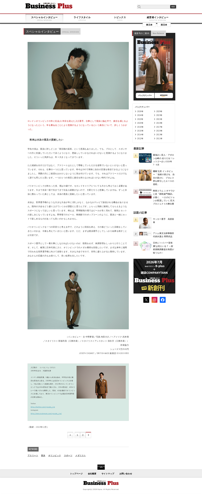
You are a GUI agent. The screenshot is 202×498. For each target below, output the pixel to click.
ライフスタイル (82, 18)
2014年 (140, 134)
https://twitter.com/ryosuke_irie (43, 407)
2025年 (159, 111)
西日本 (164, 24)
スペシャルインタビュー (44, 18)
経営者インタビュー (158, 18)
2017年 (159, 127)
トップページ (76, 473)
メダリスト (80, 455)
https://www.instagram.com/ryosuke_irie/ (46, 413)
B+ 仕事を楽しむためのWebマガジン (49, 6)
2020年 (140, 123)
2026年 (140, 111)
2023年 (159, 115)
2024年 (140, 115)
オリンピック (54, 455)
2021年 (159, 119)
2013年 (159, 134)
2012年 (140, 138)
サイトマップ (108, 473)
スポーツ (68, 455)
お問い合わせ (125, 473)
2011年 (159, 138)
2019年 (159, 123)
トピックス (120, 18)
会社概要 (92, 473)
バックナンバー (145, 95)
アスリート (33, 455)
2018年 (140, 127)
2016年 (140, 131)
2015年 (159, 131)
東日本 (149, 24)
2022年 (140, 119)
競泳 (43, 455)
